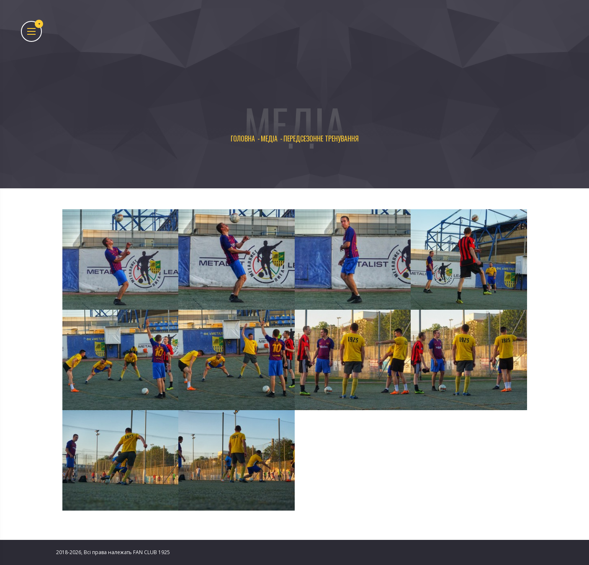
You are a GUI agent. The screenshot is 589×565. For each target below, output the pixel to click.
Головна (243, 139)
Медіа (269, 139)
